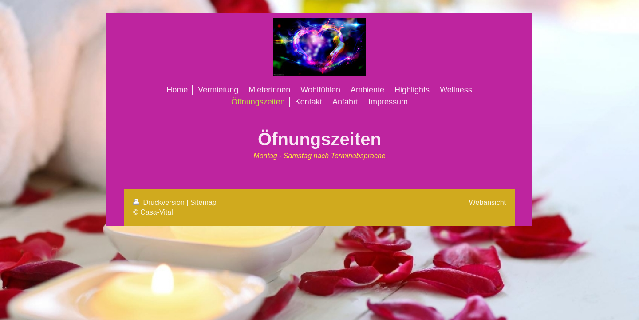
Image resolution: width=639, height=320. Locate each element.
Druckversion (159, 202)
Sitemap (203, 202)
